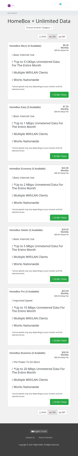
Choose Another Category (38, 27)
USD (52, 36)
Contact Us (30, 437)
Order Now (59, 94)
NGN (42, 36)
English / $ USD (39, 431)
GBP (62, 36)
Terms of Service (45, 437)
